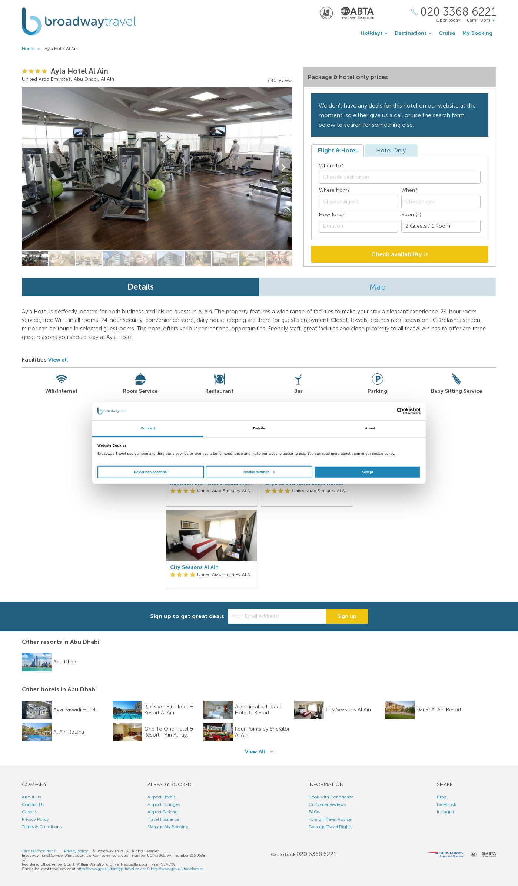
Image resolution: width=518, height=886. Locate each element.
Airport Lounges (163, 804)
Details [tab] (259, 428)
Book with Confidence (331, 797)
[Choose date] (441, 201)
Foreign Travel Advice (330, 819)
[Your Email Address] (277, 616)
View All (255, 751)
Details (140, 287)
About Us (31, 797)
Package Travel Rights (330, 826)
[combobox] (400, 177)
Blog (441, 797)
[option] (211, 508)
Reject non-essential (150, 472)
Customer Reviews (327, 804)
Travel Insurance (163, 819)
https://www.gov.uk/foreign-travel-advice (111, 869)
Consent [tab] (148, 428)
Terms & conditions (38, 851)
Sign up (346, 616)
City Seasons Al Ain (194, 567)
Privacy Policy (35, 819)
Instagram (447, 811)
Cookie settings (259, 472)
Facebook (446, 804)
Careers (29, 811)
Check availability (399, 254)
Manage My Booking (168, 826)
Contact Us (33, 804)
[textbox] (403, 177)
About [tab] (370, 428)
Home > (32, 48)
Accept (367, 472)
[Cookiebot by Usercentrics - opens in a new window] (388, 411)
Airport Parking (162, 811)
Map (377, 287)
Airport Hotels (161, 797)
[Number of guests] (441, 226)
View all (58, 360)
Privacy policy (76, 851)
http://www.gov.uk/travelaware (177, 869)
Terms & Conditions (42, 826)
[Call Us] (453, 12)
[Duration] (358, 226)
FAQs (314, 811)
